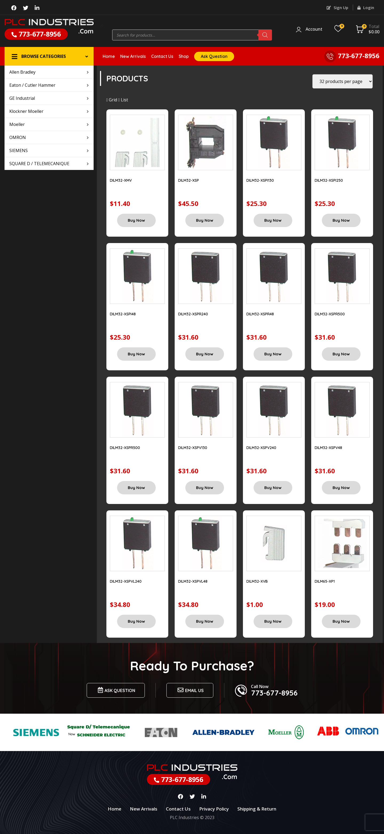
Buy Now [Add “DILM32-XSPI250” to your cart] (341, 220)
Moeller (49, 124)
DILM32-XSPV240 (261, 447)
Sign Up (337, 7)
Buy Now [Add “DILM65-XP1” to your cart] (341, 621)
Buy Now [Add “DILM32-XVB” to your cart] (273, 621)
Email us (190, 690)
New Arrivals (133, 56)
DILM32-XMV (121, 180)
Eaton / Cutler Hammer (49, 85)
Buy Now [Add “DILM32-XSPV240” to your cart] (273, 487)
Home (109, 56)
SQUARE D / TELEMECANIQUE (49, 163)
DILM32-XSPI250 (329, 180)
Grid (111, 100)
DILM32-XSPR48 (260, 314)
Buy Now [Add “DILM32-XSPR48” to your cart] (273, 353)
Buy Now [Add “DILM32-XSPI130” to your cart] (273, 220)
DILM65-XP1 (325, 581)
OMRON (49, 137)
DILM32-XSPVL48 (192, 581)
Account (314, 29)
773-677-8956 (36, 33)
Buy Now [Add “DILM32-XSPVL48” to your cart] (204, 621)
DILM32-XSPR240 (193, 314)
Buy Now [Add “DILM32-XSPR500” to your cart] (341, 353)
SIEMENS (49, 150)
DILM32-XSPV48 (328, 447)
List (123, 100)
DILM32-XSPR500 (330, 314)
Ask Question (214, 56)
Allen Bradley (49, 72)
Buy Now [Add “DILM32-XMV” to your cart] (136, 220)
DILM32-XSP (188, 180)
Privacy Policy (214, 809)
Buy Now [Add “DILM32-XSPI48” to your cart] (136, 353)
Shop (184, 56)
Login (365, 7)
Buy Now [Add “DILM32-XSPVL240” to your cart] (136, 621)
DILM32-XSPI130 (260, 180)
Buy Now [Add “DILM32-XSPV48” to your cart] (341, 487)
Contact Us (162, 56)
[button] (49, 56)
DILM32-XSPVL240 (126, 581)
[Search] (265, 35)
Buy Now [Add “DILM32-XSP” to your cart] (204, 220)
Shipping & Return (256, 809)
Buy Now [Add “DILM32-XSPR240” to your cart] (204, 353)
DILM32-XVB (257, 581)
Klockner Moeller (49, 111)
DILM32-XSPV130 (192, 447)
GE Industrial (49, 98)
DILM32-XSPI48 (123, 314)
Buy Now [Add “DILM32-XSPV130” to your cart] (204, 487)
